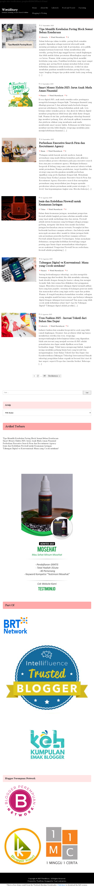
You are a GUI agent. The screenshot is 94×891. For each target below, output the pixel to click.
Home (34, 8)
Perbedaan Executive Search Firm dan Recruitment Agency (29, 448)
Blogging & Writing (39, 13)
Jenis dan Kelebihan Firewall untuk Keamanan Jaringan (27, 451)
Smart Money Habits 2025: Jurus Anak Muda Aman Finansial (29, 446)
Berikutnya (53, 381)
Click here (61, 889)
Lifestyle (55, 8)
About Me (44, 8)
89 (45, 381)
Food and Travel (68, 8)
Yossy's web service (60, 885)
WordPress (39, 885)
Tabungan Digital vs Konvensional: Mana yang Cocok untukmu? (31, 453)
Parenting (82, 8)
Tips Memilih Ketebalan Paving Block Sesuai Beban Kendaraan (30, 443)
